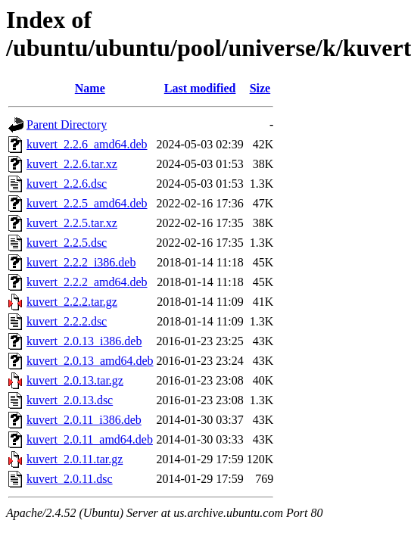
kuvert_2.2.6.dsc (66, 183)
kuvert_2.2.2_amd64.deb (87, 282)
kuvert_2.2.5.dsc (66, 242)
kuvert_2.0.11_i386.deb (84, 419)
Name (90, 88)
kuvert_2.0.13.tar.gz (74, 380)
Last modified (200, 88)
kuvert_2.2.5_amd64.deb (87, 203)
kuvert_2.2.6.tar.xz (71, 163)
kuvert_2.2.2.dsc (66, 321)
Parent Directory (66, 124)
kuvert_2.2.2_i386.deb (80, 262)
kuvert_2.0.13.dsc (69, 400)
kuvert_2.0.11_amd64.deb (89, 439)
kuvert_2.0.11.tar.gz (74, 459)
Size (260, 88)
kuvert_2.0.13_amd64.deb (90, 360)
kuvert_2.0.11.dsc (69, 478)
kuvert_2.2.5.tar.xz (71, 222)
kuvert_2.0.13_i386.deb (84, 341)
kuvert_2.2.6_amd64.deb (87, 144)
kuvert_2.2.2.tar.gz (71, 301)
